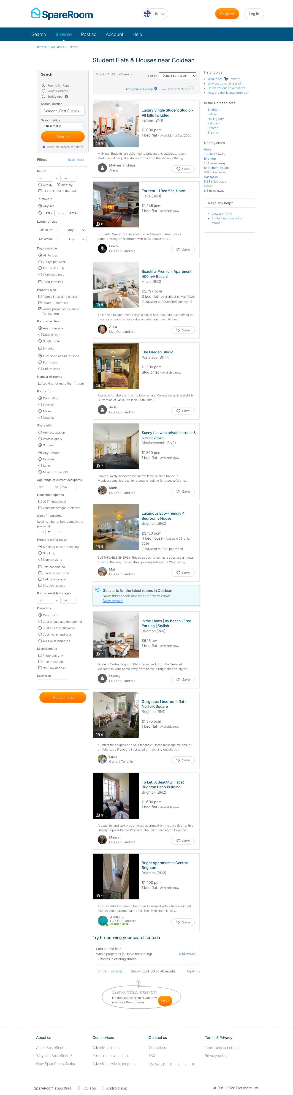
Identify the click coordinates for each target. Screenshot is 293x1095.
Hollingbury (216, 118)
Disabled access (54, 585)
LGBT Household (54, 501)
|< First (101, 971)
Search (39, 34)
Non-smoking (52, 559)
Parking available (54, 579)
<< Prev (117, 971)
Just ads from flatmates (59, 628)
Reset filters (76, 159)
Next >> (193, 971)
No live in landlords (56, 641)
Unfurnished (51, 369)
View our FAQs (222, 214)
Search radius (50, 120)
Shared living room (56, 573)
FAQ (152, 1055)
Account (114, 34)
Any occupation (54, 432)
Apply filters (63, 697)
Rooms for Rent (57, 85)
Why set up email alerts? (224, 83)
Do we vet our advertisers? (226, 88)
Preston (213, 128)
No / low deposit (54, 668)
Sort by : (172, 75)
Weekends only (53, 274)
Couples (48, 417)
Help (137, 34)
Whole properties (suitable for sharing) (61, 311)
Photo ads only (53, 655)
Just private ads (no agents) (62, 621)
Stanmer (213, 132)
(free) (53, 1088)
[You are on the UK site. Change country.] (155, 13)
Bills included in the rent (59, 191)
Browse (63, 34)
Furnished (50, 362)
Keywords (44, 677)
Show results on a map (141, 89)
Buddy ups (57, 96)
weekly (47, 185)
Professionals (52, 439)
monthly (67, 185)
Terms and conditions (222, 1047)
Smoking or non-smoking (61, 547)
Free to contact (53, 662)
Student (48, 445)
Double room (52, 334)
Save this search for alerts (62, 147)
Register (227, 13)
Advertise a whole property (114, 1063)
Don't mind (50, 615)
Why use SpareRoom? (54, 1055)
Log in (254, 13)
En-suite (48, 348)
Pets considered (54, 567)
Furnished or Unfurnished (61, 356)
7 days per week (54, 262)
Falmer (212, 114)
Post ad (89, 34)
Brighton (214, 109)
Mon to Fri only (54, 268)
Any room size (53, 328)
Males (47, 411)
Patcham (214, 123)
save (165, 1001)
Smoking (49, 553)
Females (48, 405)
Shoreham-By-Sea (216, 167)
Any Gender (51, 453)
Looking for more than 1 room (63, 383)
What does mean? (224, 79)
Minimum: (46, 230)
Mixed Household (55, 472)
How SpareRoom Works (55, 1063)
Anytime (48, 206)
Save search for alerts (178, 89)
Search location (51, 104)
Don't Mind (51, 398)
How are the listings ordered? (228, 92)
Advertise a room (106, 1047)
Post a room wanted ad (110, 1055)
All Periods (50, 255)
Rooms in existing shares (60, 296)
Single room (51, 341)
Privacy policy (216, 1055)
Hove (207, 149)
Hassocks (211, 177)
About (50, 1047)
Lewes (208, 186)
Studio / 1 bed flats (55, 303)
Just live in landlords (57, 634)
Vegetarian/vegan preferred (61, 508)
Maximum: (46, 239)
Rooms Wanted (57, 91)
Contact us (157, 1047)
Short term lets (53, 282)
